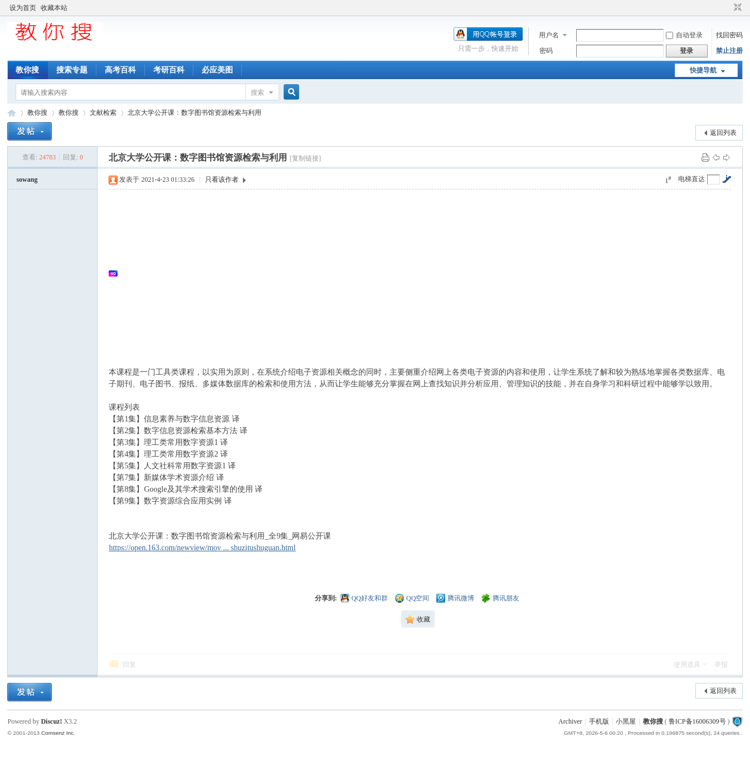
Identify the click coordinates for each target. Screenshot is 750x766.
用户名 (549, 35)
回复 (129, 664)
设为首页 (22, 8)
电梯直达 (691, 179)
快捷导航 (703, 70)
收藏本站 (54, 8)
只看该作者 (221, 179)
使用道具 (687, 664)
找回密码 (729, 35)
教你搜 (27, 70)
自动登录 (684, 35)
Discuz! (51, 721)
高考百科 (120, 70)
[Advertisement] (425, 273)
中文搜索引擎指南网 (11, 113)
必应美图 (217, 70)
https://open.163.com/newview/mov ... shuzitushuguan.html (202, 548)
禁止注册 (729, 51)
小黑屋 (626, 721)
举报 (721, 664)
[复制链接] (305, 158)
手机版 (599, 721)
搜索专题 (71, 70)
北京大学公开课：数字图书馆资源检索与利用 (194, 113)
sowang (26, 179)
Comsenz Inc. (58, 733)
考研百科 (168, 70)
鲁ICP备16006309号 (697, 721)
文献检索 (103, 113)
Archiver (570, 721)
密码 (546, 51)
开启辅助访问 (727, 8)
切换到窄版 (736, 8)
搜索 (257, 92)
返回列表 (723, 133)
